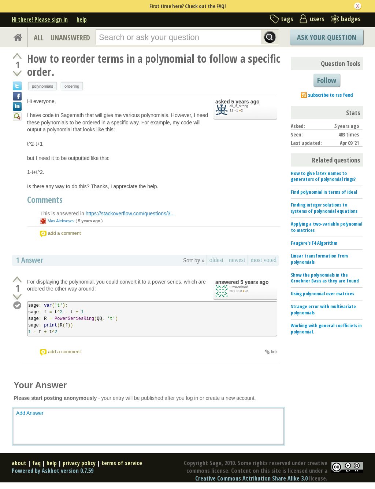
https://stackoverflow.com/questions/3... (130, 213)
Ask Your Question (326, 37)
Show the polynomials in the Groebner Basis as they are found (325, 277)
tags (287, 18)
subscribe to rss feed (330, 94)
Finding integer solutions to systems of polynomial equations (324, 207)
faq (36, 463)
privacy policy (79, 463)
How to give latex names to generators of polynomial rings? (323, 176)
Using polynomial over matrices (322, 293)
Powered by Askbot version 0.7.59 (52, 471)
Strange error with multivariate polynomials (323, 309)
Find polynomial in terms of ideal (324, 192)
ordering (71, 86)
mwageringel (239, 286)
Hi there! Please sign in (40, 19)
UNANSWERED (70, 38)
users (317, 18)
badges (351, 18)
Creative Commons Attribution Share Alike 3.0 (251, 478)
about (19, 463)
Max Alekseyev (61, 221)
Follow (326, 80)
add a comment (64, 233)
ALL (39, 38)
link (274, 351)
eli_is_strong (239, 106)
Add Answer (30, 413)
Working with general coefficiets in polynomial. (326, 328)
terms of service (121, 463)
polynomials (42, 86)
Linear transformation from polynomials (319, 258)
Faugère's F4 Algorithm (314, 243)
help (82, 19)
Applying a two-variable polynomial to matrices (326, 226)
